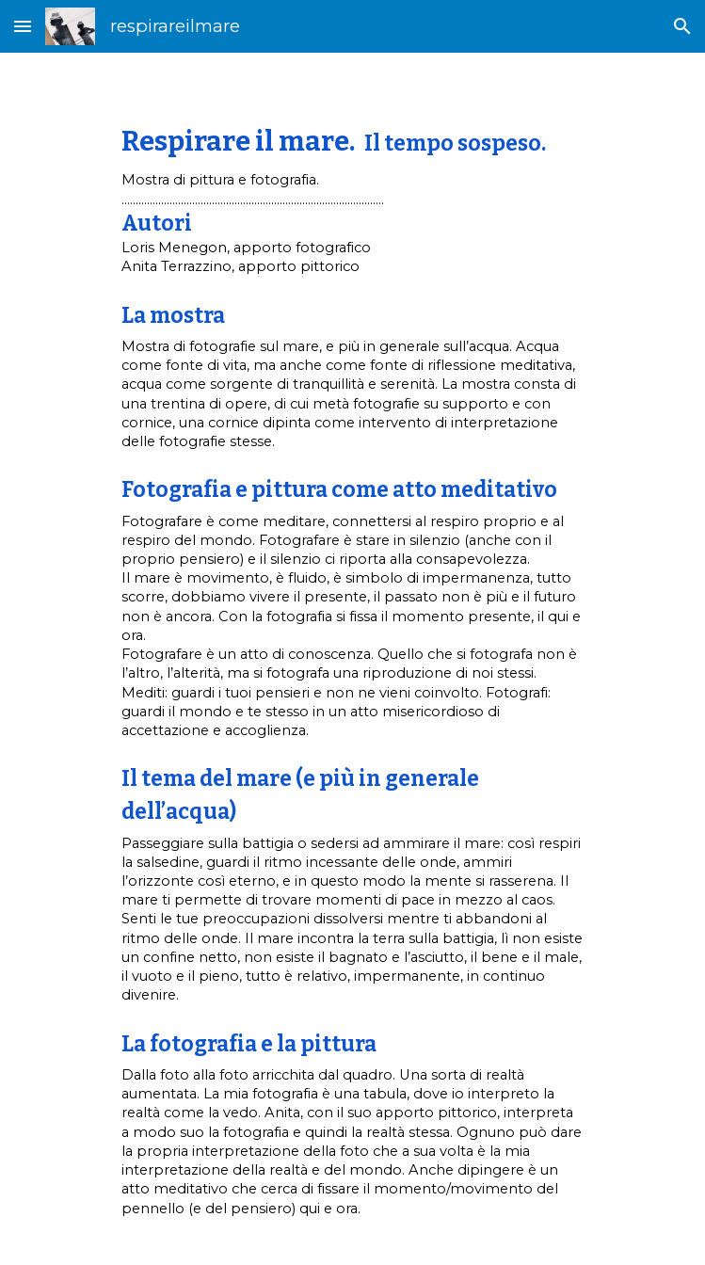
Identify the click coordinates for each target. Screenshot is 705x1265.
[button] (22, 26)
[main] (352, 658)
